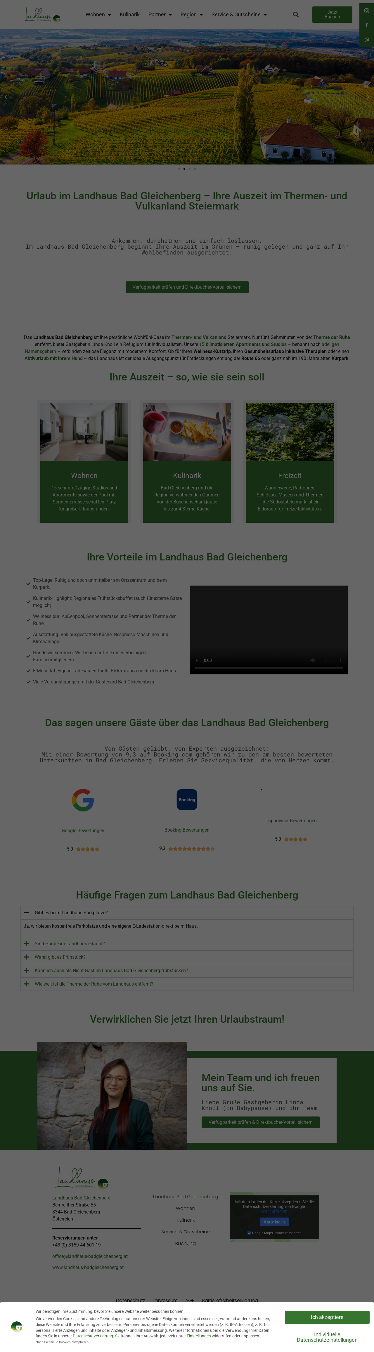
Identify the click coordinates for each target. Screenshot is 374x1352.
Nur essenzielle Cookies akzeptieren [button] (62, 1342)
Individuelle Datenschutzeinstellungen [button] (327, 1337)
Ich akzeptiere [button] (327, 1317)
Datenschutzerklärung (93, 1336)
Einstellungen (199, 1336)
